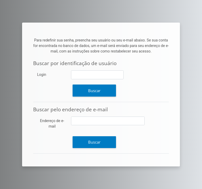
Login (41, 74)
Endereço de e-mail (52, 123)
